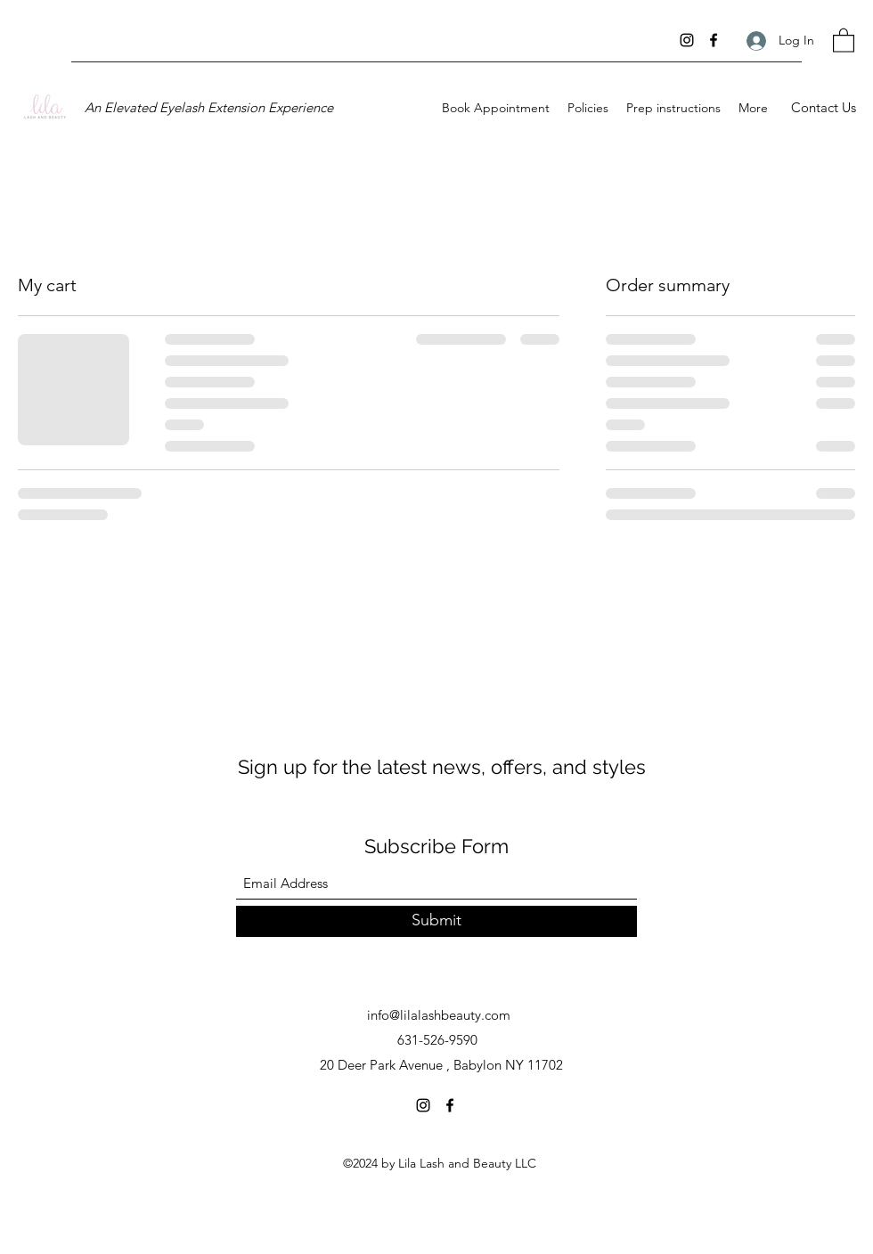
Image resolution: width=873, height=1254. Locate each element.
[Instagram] (687, 40)
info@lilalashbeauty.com (438, 1014)
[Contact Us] (823, 107)
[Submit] (436, 921)
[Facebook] (713, 40)
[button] (843, 40)
